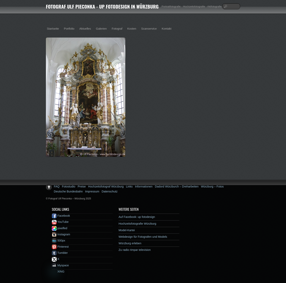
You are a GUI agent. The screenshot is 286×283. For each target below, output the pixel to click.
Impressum (92, 191)
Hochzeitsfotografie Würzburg (137, 223)
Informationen (144, 186)
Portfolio (69, 28)
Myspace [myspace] (60, 265)
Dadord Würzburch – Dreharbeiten (177, 186)
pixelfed (59, 228)
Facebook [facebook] (61, 215)
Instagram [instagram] (61, 234)
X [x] (55, 259)
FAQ (57, 186)
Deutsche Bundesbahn (68, 191)
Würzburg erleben (130, 243)
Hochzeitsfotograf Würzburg (106, 186)
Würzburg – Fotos (212, 186)
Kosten (131, 28)
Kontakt (166, 28)
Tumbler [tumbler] (60, 252)
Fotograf (117, 28)
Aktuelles (85, 28)
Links (129, 186)
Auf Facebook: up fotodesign (137, 216)
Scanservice (149, 28)
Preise (82, 186)
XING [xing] (58, 271)
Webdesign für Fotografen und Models (143, 236)
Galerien (101, 28)
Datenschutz (110, 191)
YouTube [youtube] (60, 221)
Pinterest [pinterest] (60, 246)
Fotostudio (68, 186)
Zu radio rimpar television (135, 249)
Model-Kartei (127, 230)
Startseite (53, 28)
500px (58, 240)
